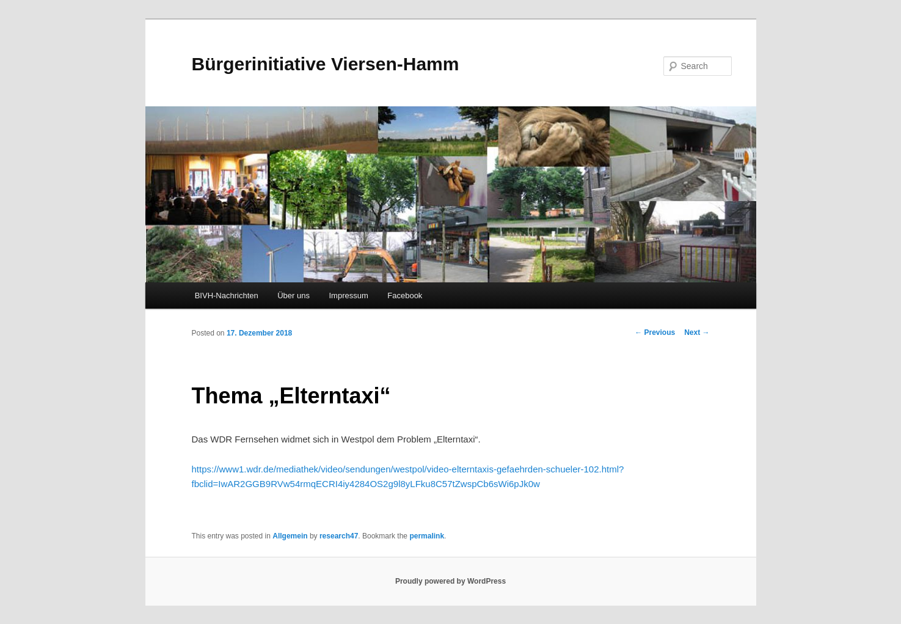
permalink (426, 536)
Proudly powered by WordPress (450, 581)
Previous (655, 332)
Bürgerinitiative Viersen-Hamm (325, 64)
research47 (338, 536)
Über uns (293, 295)
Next (696, 332)
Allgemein (289, 536)
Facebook (404, 295)
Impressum (348, 295)
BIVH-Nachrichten (226, 295)
